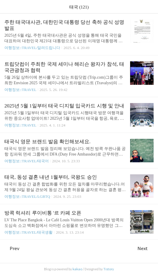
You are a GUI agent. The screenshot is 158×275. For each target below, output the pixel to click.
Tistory (108, 269)
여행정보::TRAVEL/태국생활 (28, 232)
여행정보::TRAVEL (20, 89)
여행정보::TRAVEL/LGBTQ (27, 196)
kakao (77, 269)
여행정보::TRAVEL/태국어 (26, 161)
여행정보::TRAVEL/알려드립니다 (32, 47)
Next (145, 248)
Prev (11, 248)
